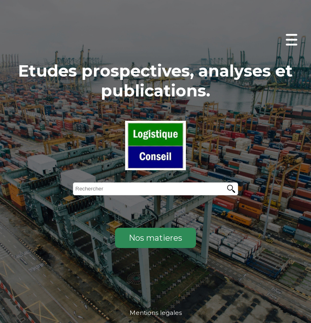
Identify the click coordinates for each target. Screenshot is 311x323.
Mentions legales (156, 313)
